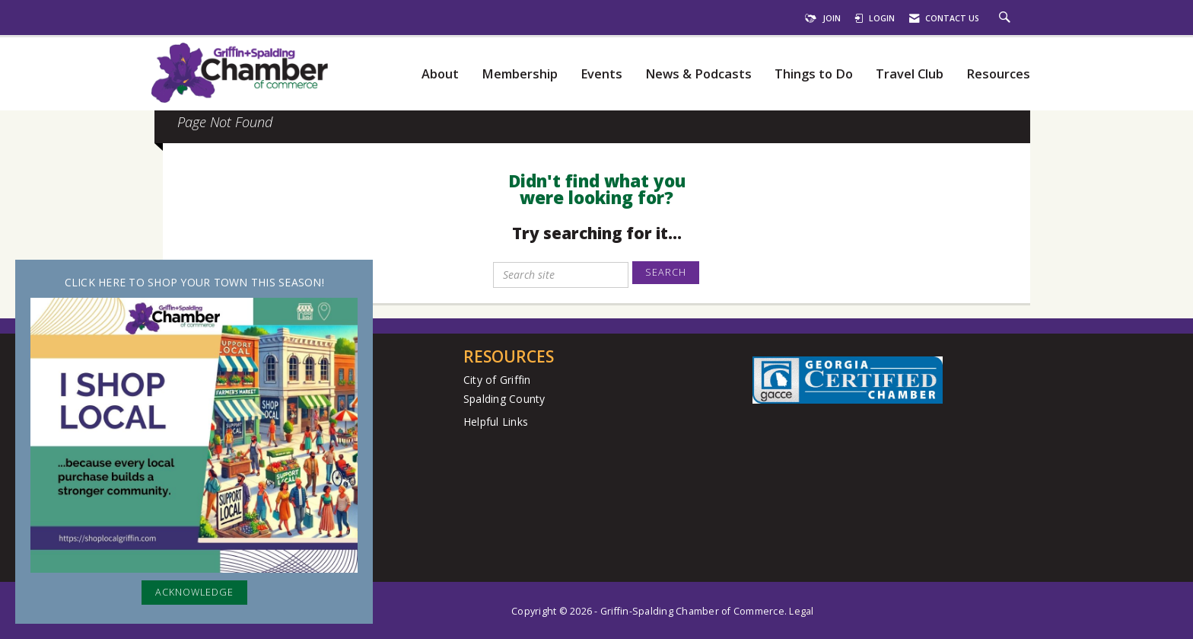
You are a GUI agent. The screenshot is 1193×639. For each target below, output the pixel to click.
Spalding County (504, 398)
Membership (520, 74)
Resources (998, 74)
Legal (801, 611)
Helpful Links (495, 421)
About (440, 74)
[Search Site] (1007, 18)
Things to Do (814, 74)
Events (601, 74)
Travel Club (909, 74)
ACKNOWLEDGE (194, 592)
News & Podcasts (698, 74)
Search (665, 272)
